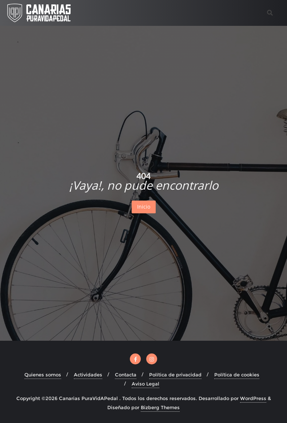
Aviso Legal (145, 384)
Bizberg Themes (160, 407)
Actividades (88, 374)
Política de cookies (236, 374)
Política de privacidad (175, 374)
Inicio (143, 206)
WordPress (253, 398)
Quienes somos (42, 374)
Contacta (125, 374)
